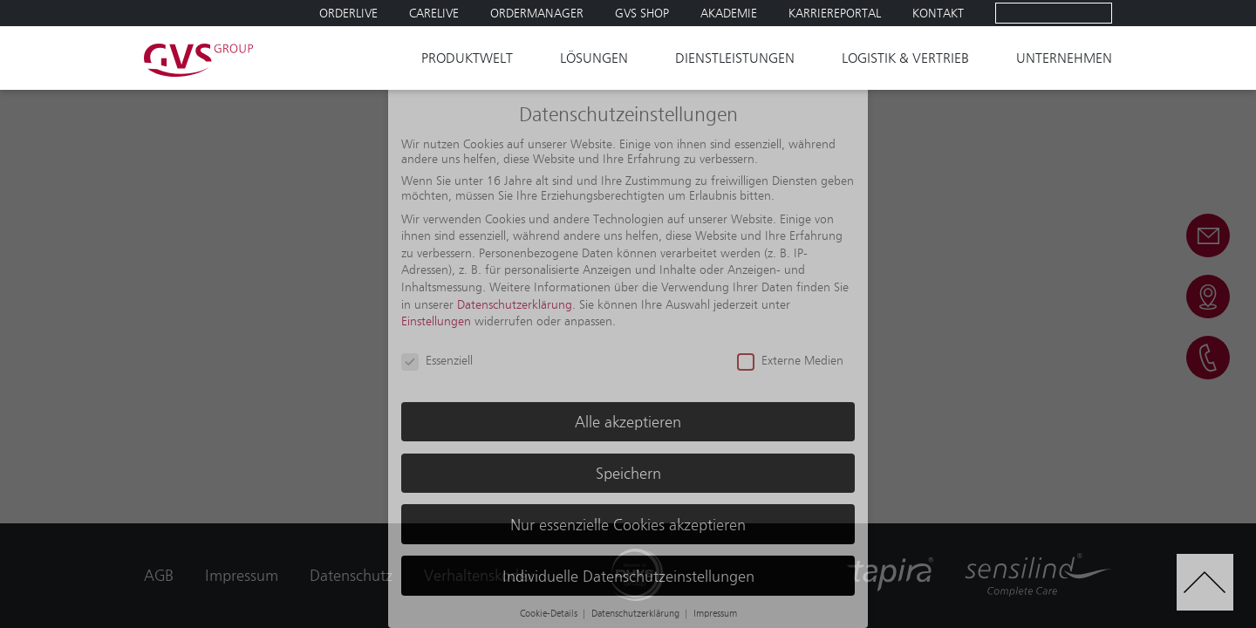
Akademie (728, 13)
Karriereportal (834, 13)
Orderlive (348, 13)
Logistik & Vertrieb (905, 58)
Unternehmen (1064, 58)
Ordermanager (537, 13)
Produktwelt (467, 58)
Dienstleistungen (735, 58)
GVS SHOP (642, 13)
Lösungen (594, 58)
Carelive (434, 13)
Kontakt (938, 13)
